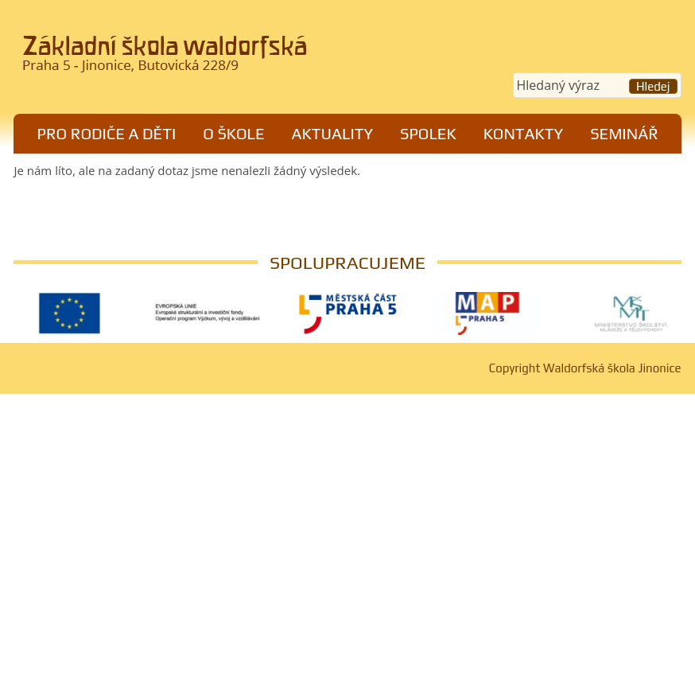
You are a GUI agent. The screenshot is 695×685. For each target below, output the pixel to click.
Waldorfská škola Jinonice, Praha (174, 59)
